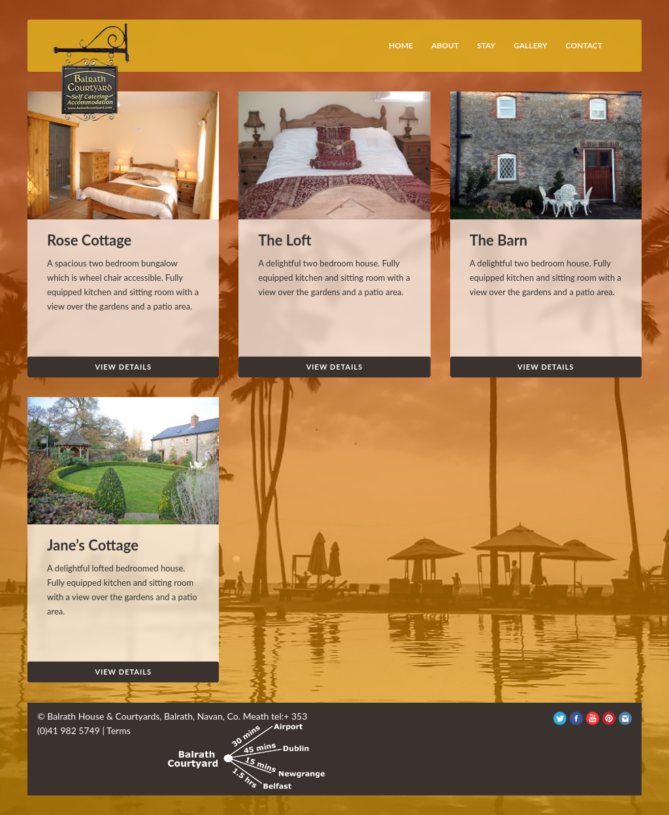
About (445, 45)
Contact (584, 45)
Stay (486, 45)
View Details (123, 366)
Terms (118, 730)
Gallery (530, 45)
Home (401, 45)
